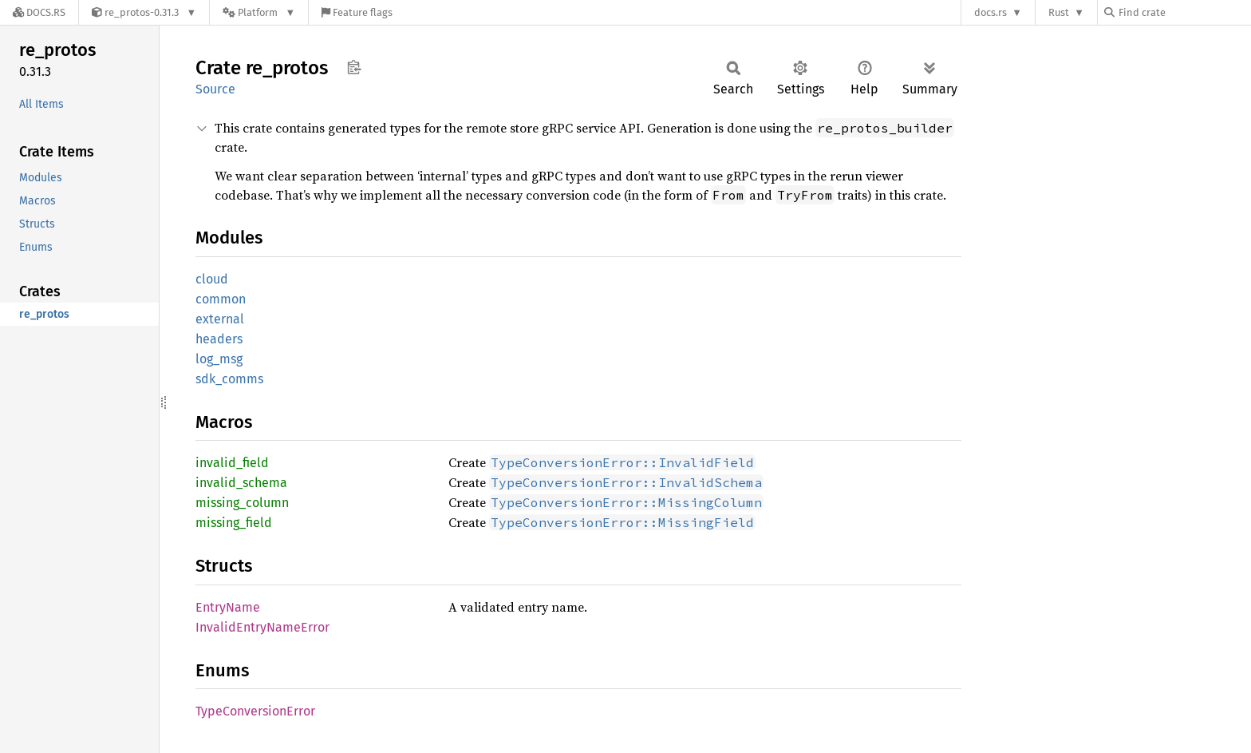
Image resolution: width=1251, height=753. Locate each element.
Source (215, 89)
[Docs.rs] (39, 12)
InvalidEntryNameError (262, 627)
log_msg (219, 359)
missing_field (233, 522)
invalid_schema (241, 482)
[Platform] (259, 12)
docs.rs (990, 12)
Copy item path (354, 67)
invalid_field (232, 462)
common (220, 299)
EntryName (227, 607)
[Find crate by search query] (1184, 12)
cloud (211, 279)
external (219, 319)
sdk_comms (229, 378)
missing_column (242, 502)
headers (219, 339)
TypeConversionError (255, 711)
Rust (1058, 12)
